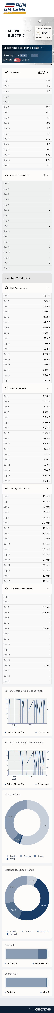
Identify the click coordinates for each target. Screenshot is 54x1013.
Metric (26, 60)
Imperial (8, 60)
